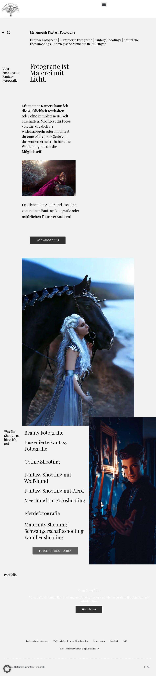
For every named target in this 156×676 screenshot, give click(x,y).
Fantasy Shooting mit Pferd (54, 490)
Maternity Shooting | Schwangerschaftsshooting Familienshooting (54, 531)
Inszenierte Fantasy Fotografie (45, 445)
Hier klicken (89, 609)
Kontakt (114, 641)
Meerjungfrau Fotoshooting (54, 500)
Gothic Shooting (42, 461)
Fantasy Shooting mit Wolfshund (47, 477)
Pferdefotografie (42, 513)
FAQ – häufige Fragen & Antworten (70, 641)
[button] (104, 4)
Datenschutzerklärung (37, 641)
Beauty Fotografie (43, 432)
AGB (125, 641)
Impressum (99, 641)
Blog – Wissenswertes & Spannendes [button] (79, 648)
